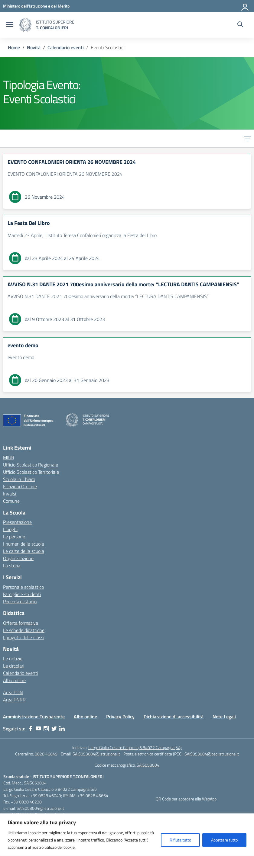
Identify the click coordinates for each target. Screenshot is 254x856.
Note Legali (224, 716)
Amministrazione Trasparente (34, 716)
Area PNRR (14, 699)
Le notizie (12, 658)
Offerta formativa (20, 623)
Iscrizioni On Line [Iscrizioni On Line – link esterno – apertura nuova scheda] (20, 486)
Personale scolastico (23, 587)
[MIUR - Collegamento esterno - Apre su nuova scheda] (36, 6)
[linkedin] (62, 728)
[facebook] (30, 728)
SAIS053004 (148, 765)
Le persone (14, 536)
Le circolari (13, 665)
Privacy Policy (120, 716)
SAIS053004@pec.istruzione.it (211, 754)
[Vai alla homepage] (25, 25)
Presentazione (17, 522)
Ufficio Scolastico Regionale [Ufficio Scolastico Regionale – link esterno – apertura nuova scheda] (30, 464)
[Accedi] (245, 6)
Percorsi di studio (20, 601)
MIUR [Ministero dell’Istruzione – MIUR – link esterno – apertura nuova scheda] (8, 457)
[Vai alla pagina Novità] (34, 47)
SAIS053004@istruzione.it (96, 754)
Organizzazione (18, 558)
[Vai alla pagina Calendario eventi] (65, 47)
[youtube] (38, 728)
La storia (11, 565)
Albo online (14, 680)
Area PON (13, 692)
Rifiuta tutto (180, 840)
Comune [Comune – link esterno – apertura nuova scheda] (11, 501)
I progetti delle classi (23, 637)
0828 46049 (46, 754)
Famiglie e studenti (22, 594)
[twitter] (54, 728)
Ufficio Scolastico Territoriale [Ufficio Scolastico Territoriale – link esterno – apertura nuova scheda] (31, 472)
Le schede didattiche (23, 630)
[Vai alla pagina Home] (14, 47)
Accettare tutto (224, 840)
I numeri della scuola (23, 543)
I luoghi (10, 529)
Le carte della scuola (23, 551)
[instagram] (46, 728)
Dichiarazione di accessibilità (174, 716)
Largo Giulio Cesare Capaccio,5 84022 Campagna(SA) (135, 747)
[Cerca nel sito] (240, 25)
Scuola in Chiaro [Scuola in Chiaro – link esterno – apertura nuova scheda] (19, 479)
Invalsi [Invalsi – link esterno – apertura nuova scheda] (9, 493)
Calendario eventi (20, 673)
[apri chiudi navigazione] (9, 25)
